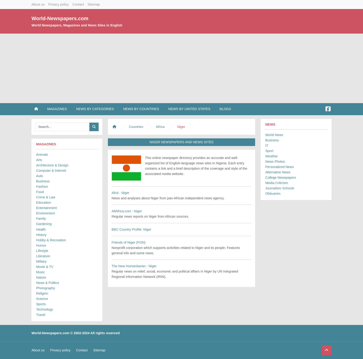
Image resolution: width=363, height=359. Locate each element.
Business (43, 181)
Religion (42, 293)
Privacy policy (58, 4)
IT (266, 145)
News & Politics (47, 283)
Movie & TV (44, 267)
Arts (39, 160)
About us (38, 4)
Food (40, 192)
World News (274, 135)
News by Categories (95, 109)
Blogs (225, 109)
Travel (40, 315)
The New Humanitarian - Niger (134, 266)
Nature (41, 277)
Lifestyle (42, 251)
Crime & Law (45, 197)
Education (43, 202)
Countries (136, 127)
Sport (269, 151)
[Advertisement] (181, 68)
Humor (41, 245)
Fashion (42, 186)
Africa (160, 127)
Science (42, 299)
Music (40, 272)
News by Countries (141, 109)
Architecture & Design (52, 165)
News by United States (189, 109)
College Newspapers (280, 177)
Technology (44, 309)
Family (41, 218)
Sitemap (94, 4)
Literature (43, 256)
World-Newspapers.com (59, 18)
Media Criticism (276, 183)
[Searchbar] (62, 127)
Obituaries (273, 193)
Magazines (57, 109)
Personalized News (279, 167)
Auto (39, 176)
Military (41, 261)
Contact (78, 4)
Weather (271, 156)
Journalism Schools (279, 188)
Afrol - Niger (120, 193)
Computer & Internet (51, 170)
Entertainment (46, 208)
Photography (45, 288)
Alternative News (277, 172)
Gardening (44, 224)
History (41, 235)
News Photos (275, 161)
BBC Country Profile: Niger (131, 229)
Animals (42, 154)
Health (41, 229)
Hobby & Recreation (51, 240)
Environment (45, 213)
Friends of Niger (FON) (128, 242)
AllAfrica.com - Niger (127, 211)
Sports (41, 304)
